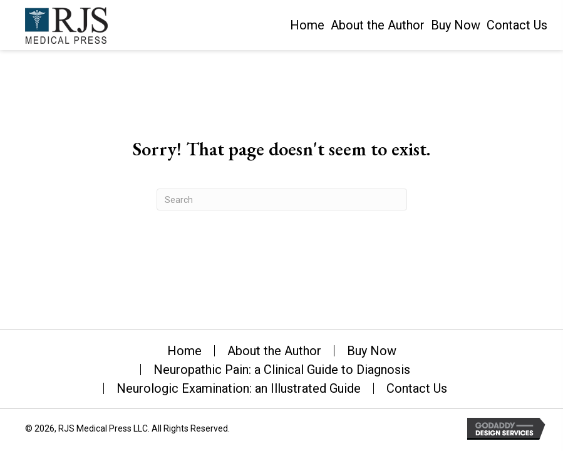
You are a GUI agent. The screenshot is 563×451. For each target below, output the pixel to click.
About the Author (274, 350)
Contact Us (416, 388)
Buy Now (371, 350)
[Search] (282, 199)
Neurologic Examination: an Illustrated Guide (238, 388)
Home (184, 350)
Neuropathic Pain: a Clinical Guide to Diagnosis (281, 369)
